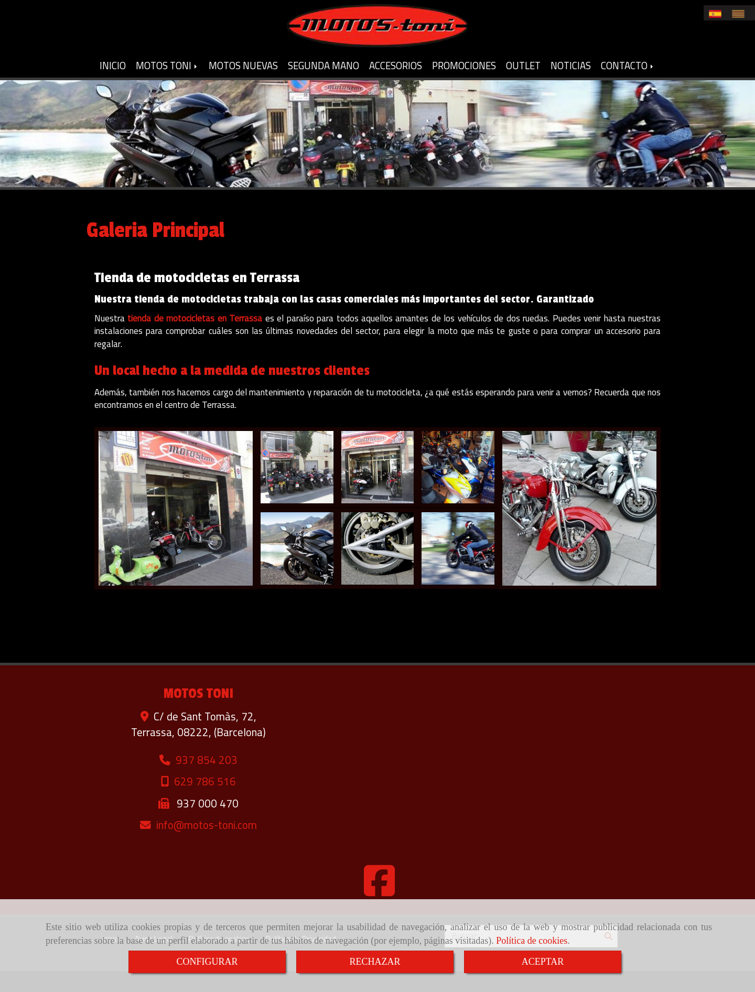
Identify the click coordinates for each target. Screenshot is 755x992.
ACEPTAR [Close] (543, 961)
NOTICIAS (571, 87)
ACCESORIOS (395, 87)
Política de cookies (531, 940)
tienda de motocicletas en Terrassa (194, 339)
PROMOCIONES (464, 87)
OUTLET (523, 87)
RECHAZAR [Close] (374, 961)
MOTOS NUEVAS (243, 87)
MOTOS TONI (167, 87)
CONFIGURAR (207, 961)
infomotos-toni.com (206, 846)
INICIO (113, 87)
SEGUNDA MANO (323, 87)
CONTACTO (628, 87)
